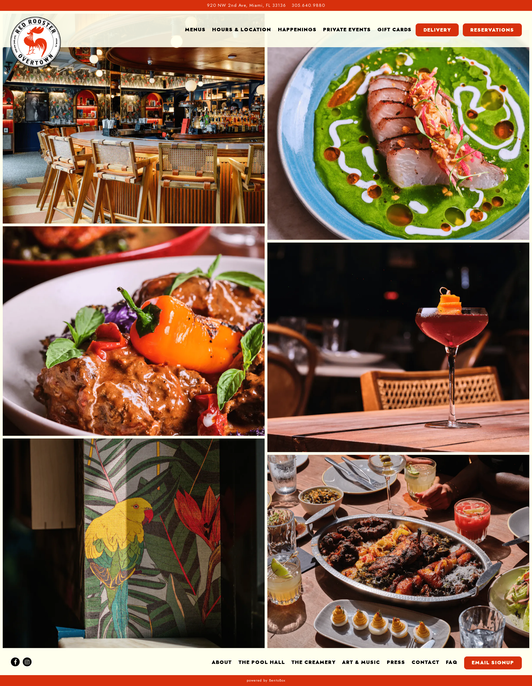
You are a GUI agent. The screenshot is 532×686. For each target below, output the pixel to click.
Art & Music (361, 662)
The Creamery (313, 662)
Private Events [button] (347, 29)
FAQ (451, 662)
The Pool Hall (262, 662)
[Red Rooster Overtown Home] (35, 41)
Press (396, 662)
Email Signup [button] (493, 662)
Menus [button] (195, 29)
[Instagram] (27, 661)
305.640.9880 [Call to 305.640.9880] (308, 5)
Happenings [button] (297, 29)
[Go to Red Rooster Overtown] (246, 5)
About (222, 662)
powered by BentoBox (266, 680)
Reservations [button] (492, 29)
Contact (425, 662)
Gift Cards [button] (394, 29)
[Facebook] (15, 661)
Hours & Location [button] (241, 29)
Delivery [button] (437, 29)
